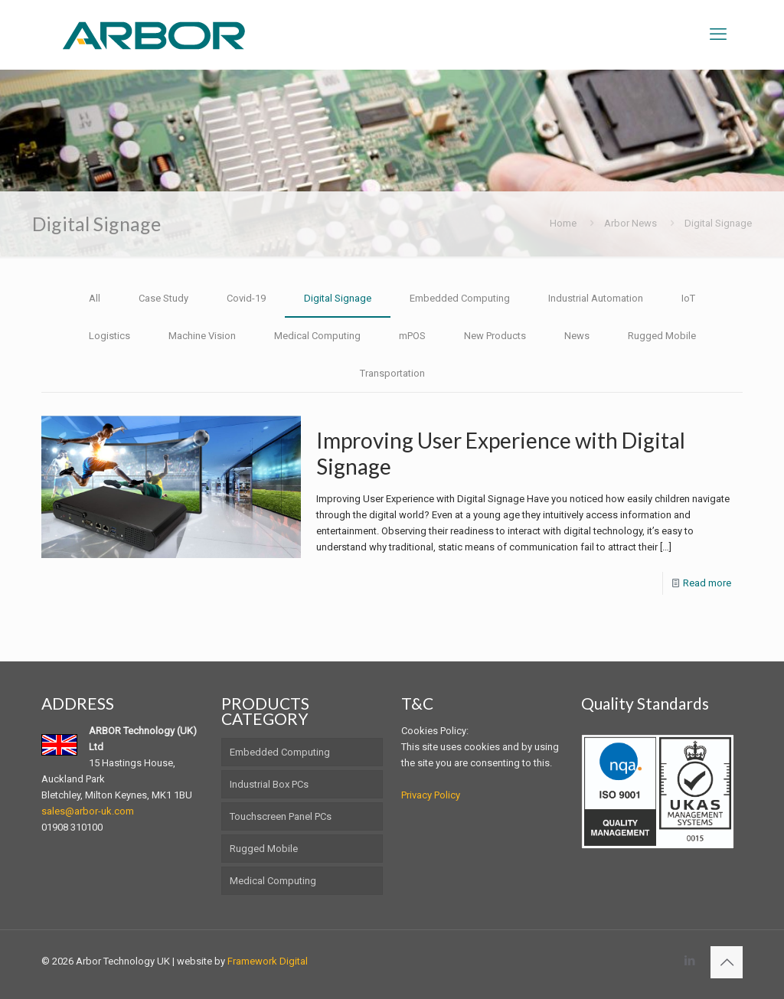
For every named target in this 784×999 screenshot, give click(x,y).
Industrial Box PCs (269, 784)
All (94, 298)
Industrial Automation (595, 298)
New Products (495, 335)
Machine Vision (202, 335)
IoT (688, 298)
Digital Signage (718, 223)
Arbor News (630, 223)
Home (563, 223)
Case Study (163, 298)
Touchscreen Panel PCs (281, 816)
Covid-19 (246, 298)
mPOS (412, 335)
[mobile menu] (718, 34)
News (577, 335)
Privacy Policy (430, 795)
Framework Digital (267, 961)
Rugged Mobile (662, 335)
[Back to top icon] (726, 962)
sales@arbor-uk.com (87, 811)
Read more (707, 583)
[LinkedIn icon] (689, 961)
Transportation (392, 373)
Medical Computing (317, 335)
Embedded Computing (460, 298)
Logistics (109, 335)
